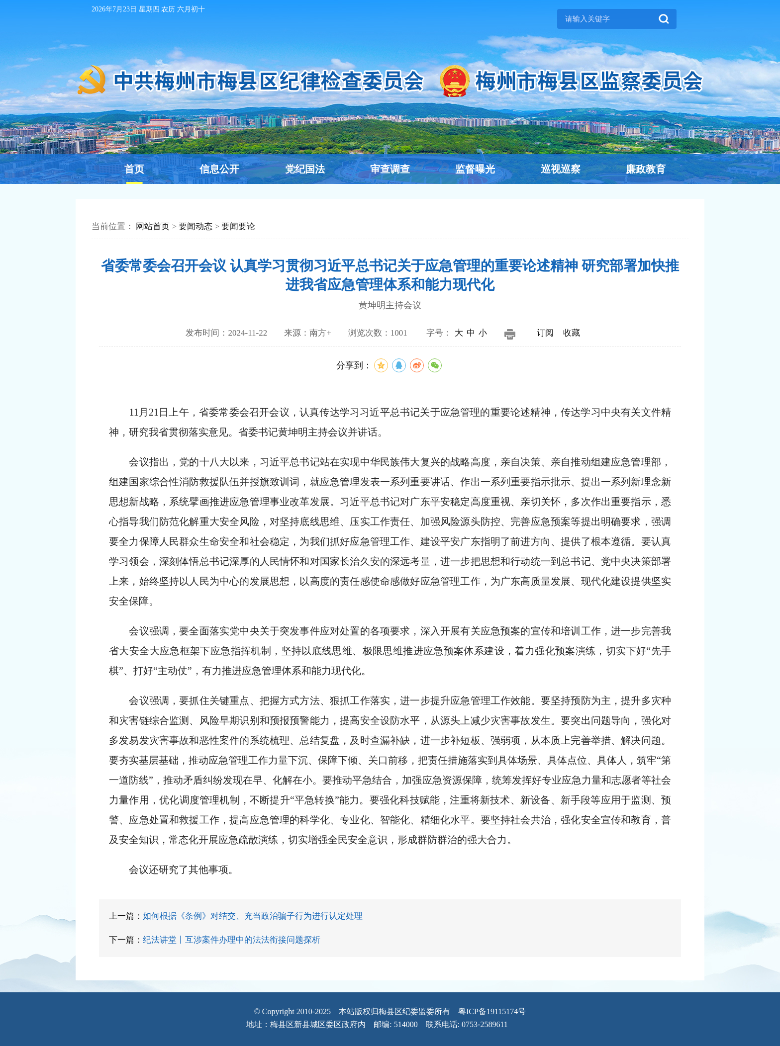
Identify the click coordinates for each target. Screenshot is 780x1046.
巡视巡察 (561, 169)
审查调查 (390, 169)
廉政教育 (646, 169)
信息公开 (219, 169)
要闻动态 (195, 226)
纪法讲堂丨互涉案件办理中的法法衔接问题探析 (231, 940)
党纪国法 (305, 169)
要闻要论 (238, 226)
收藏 (571, 333)
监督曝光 (475, 169)
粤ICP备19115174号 (492, 1011)
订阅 (545, 333)
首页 (134, 169)
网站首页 (153, 226)
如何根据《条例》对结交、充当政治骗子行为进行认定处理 (253, 916)
